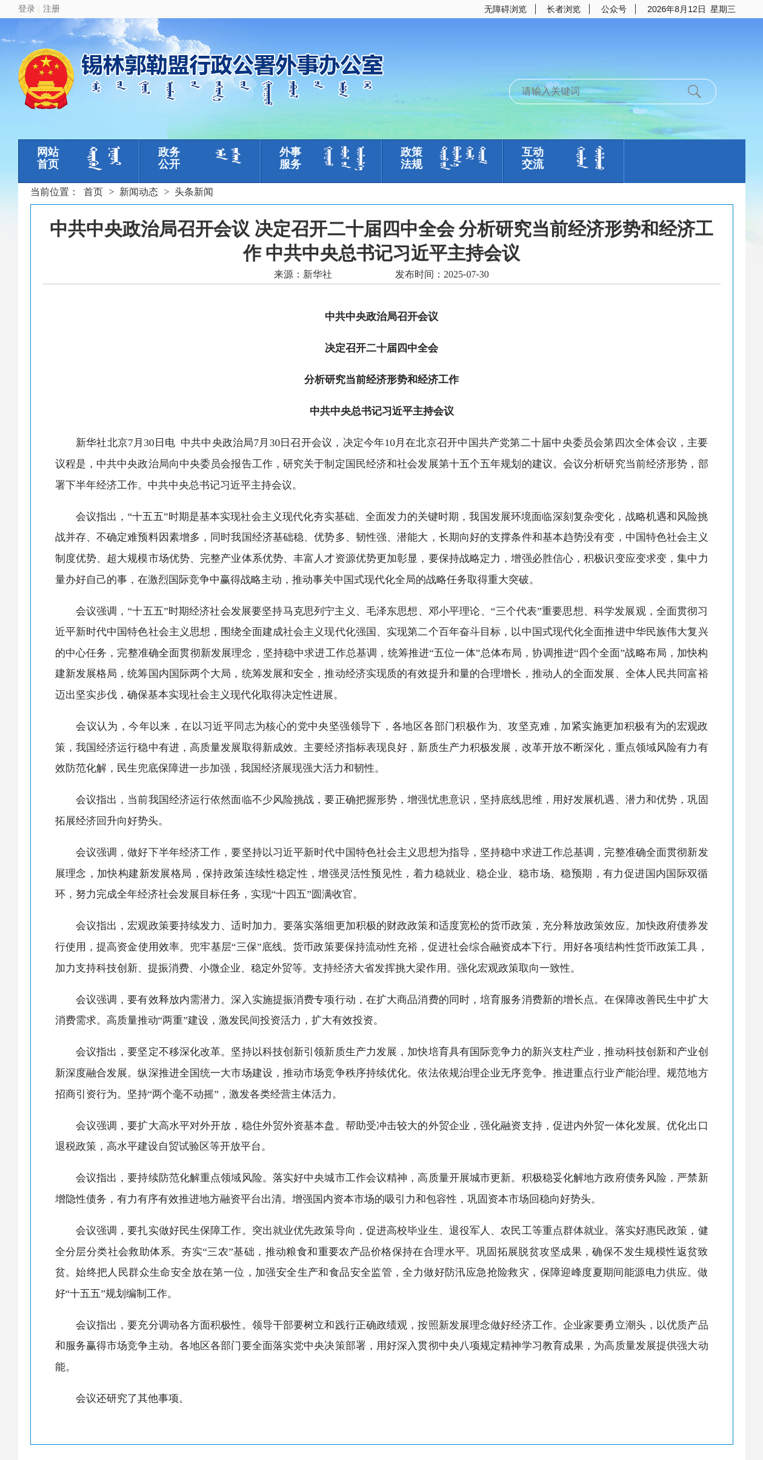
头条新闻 (194, 192)
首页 (93, 192)
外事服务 (290, 158)
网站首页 (48, 158)
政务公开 (169, 158)
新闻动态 (138, 192)
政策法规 (411, 158)
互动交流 (533, 158)
